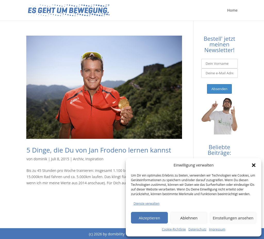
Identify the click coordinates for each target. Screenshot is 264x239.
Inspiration (94, 158)
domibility (116, 234)
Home (232, 11)
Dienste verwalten (147, 203)
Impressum (217, 229)
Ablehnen (188, 217)
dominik (40, 158)
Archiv (78, 158)
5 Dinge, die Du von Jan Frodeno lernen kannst (98, 150)
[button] (253, 165)
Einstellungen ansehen (233, 217)
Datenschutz (197, 229)
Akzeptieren (149, 217)
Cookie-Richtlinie (174, 229)
